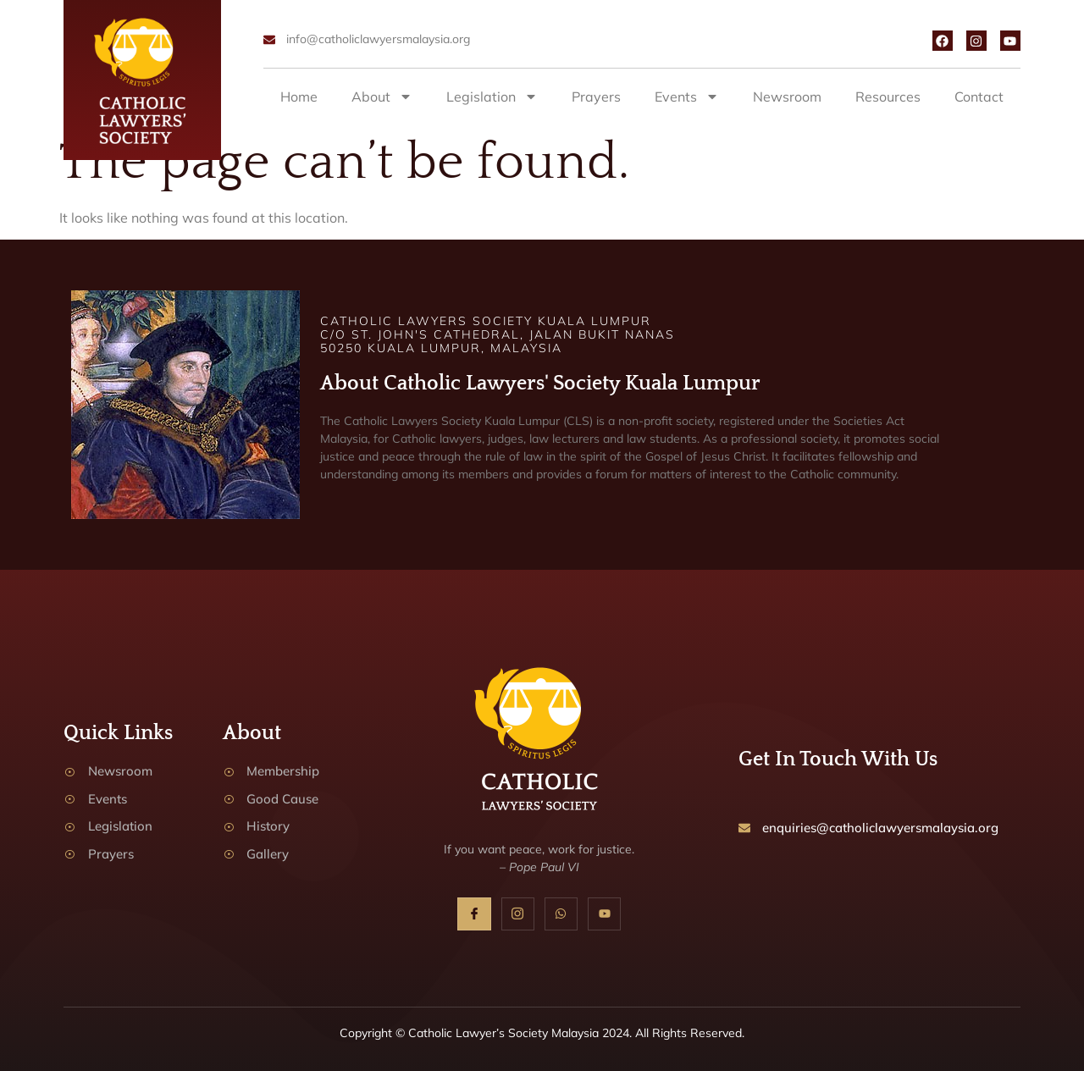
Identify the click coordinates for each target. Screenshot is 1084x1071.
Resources (888, 96)
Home (299, 96)
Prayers (596, 96)
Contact (979, 96)
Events (687, 96)
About (381, 96)
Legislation (492, 96)
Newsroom (787, 96)
